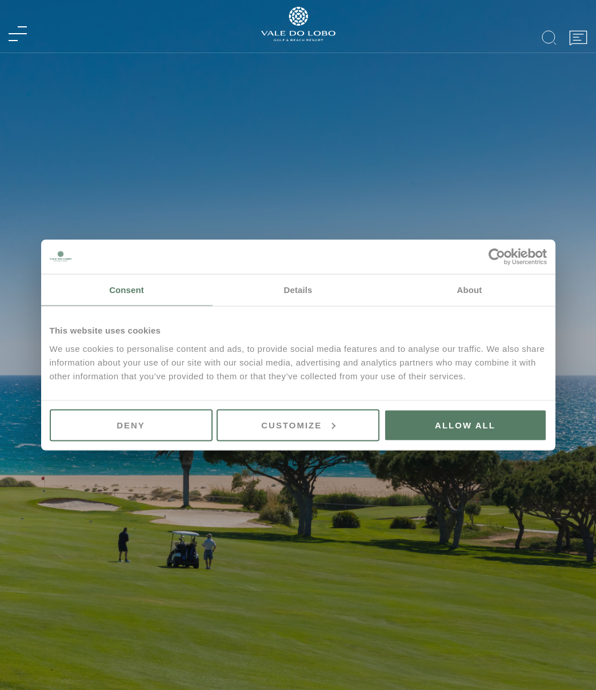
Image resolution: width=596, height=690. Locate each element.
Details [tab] (298, 290)
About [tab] (469, 290)
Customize (298, 425)
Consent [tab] (126, 290)
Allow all (465, 425)
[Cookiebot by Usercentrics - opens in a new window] (497, 257)
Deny (131, 425)
